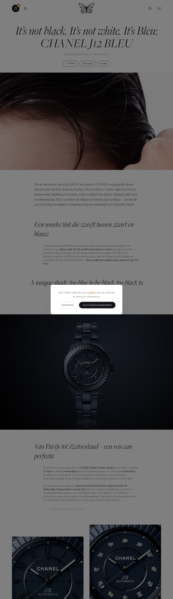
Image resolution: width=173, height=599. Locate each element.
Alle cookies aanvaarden (97, 305)
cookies (91, 292)
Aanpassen (67, 305)
